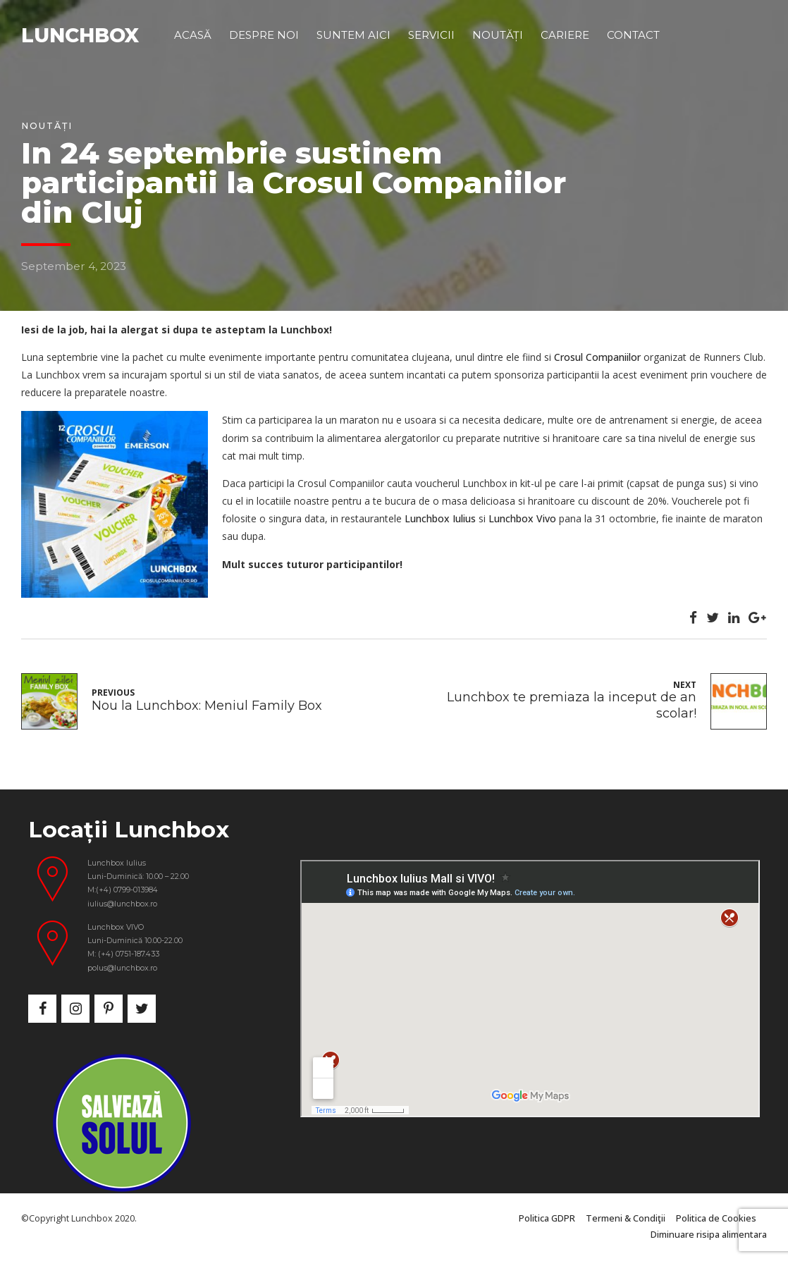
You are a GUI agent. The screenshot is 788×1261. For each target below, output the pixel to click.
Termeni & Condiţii (625, 1218)
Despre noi (264, 35)
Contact (633, 35)
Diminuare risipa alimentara (709, 1235)
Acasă (192, 35)
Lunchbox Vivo (522, 518)
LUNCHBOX (80, 35)
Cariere (565, 35)
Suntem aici (353, 35)
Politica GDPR (547, 1218)
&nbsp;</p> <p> (530, 988)
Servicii (431, 35)
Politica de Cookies (716, 1218)
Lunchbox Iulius (440, 518)
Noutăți (497, 35)
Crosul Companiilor (597, 357)
